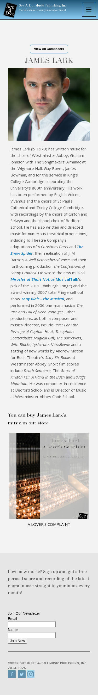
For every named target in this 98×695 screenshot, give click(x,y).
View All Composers (49, 49)
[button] (89, 10)
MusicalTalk (67, 279)
